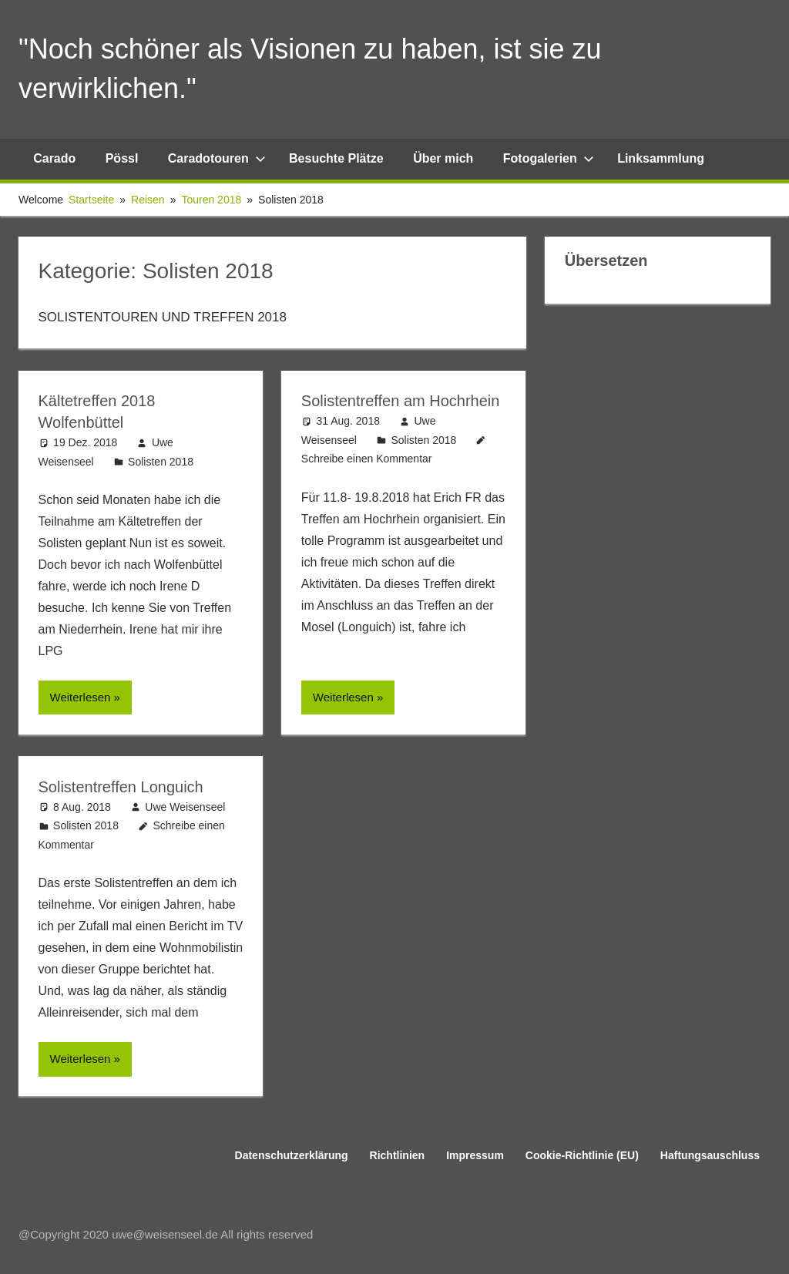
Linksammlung (660, 158)
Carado (54, 158)
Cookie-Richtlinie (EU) (582, 1155)
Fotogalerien (548, 158)
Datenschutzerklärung (291, 1155)
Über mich (443, 158)
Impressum (475, 1155)
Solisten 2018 (160, 461)
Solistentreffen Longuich (121, 786)
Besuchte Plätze (336, 158)
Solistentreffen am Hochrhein (400, 400)
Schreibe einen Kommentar (366, 458)
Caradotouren (217, 158)
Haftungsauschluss (710, 1155)
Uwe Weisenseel (185, 807)
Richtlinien (397, 1155)
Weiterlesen (80, 697)
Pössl (122, 158)
